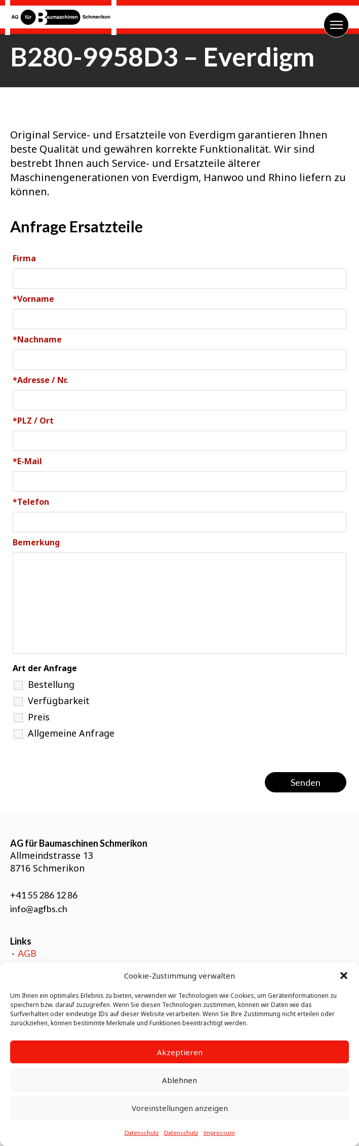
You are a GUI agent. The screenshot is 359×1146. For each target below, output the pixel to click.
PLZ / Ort (33, 420)
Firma (24, 258)
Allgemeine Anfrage (71, 733)
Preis (39, 717)
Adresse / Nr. (40, 380)
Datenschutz (142, 1132)
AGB (27, 953)
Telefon (31, 502)
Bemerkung (36, 542)
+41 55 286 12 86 (43, 894)
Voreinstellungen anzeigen (180, 1108)
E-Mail (27, 461)
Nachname (37, 339)
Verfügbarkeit (59, 701)
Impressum (219, 1132)
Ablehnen (179, 1080)
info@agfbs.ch (38, 908)
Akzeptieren (180, 1052)
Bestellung (51, 684)
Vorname (33, 299)
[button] (344, 975)
